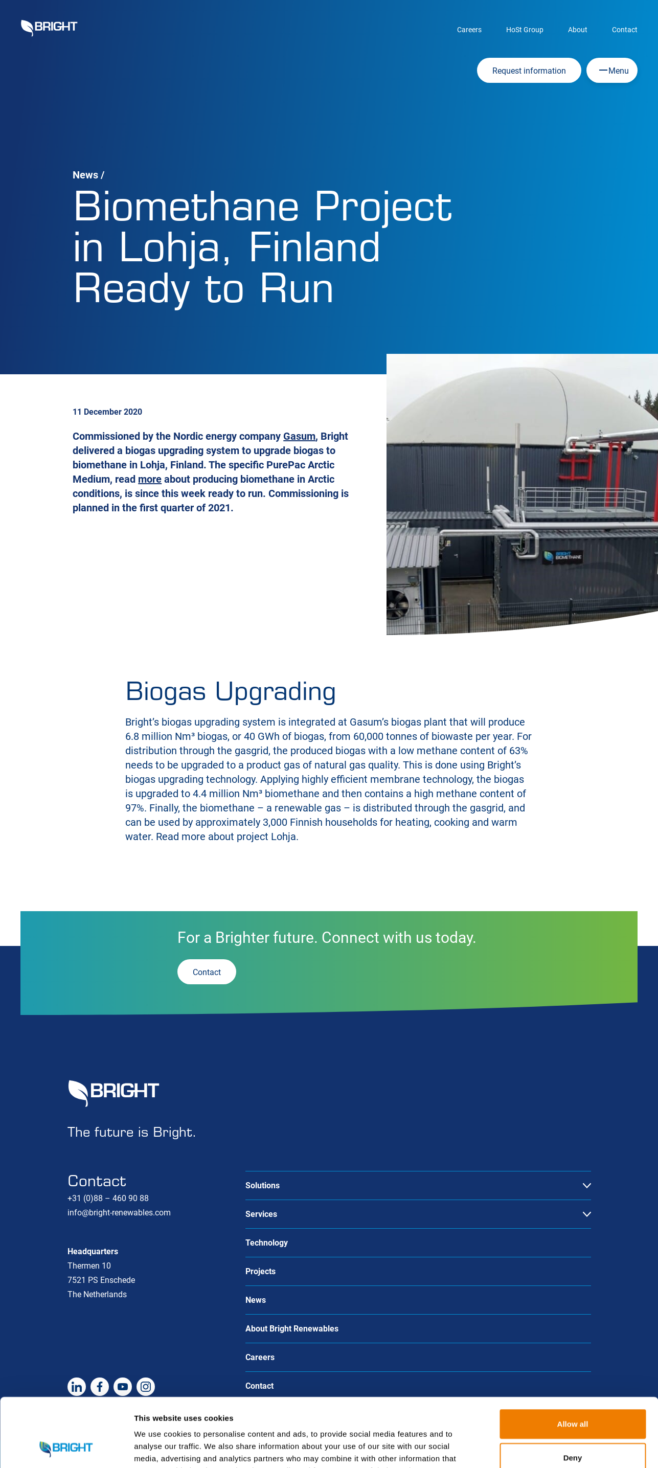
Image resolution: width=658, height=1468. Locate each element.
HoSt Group (524, 29)
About (577, 29)
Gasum (299, 436)
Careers (469, 29)
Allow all (572, 1359)
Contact (625, 29)
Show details (536, 1447)
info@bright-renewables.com (119, 1212)
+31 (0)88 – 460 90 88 (108, 1198)
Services (261, 1214)
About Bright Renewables (291, 1329)
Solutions (262, 1185)
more (150, 479)
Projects (260, 1271)
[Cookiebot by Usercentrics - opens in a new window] (66, 1448)
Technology (266, 1243)
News (85, 175)
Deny (572, 1393)
